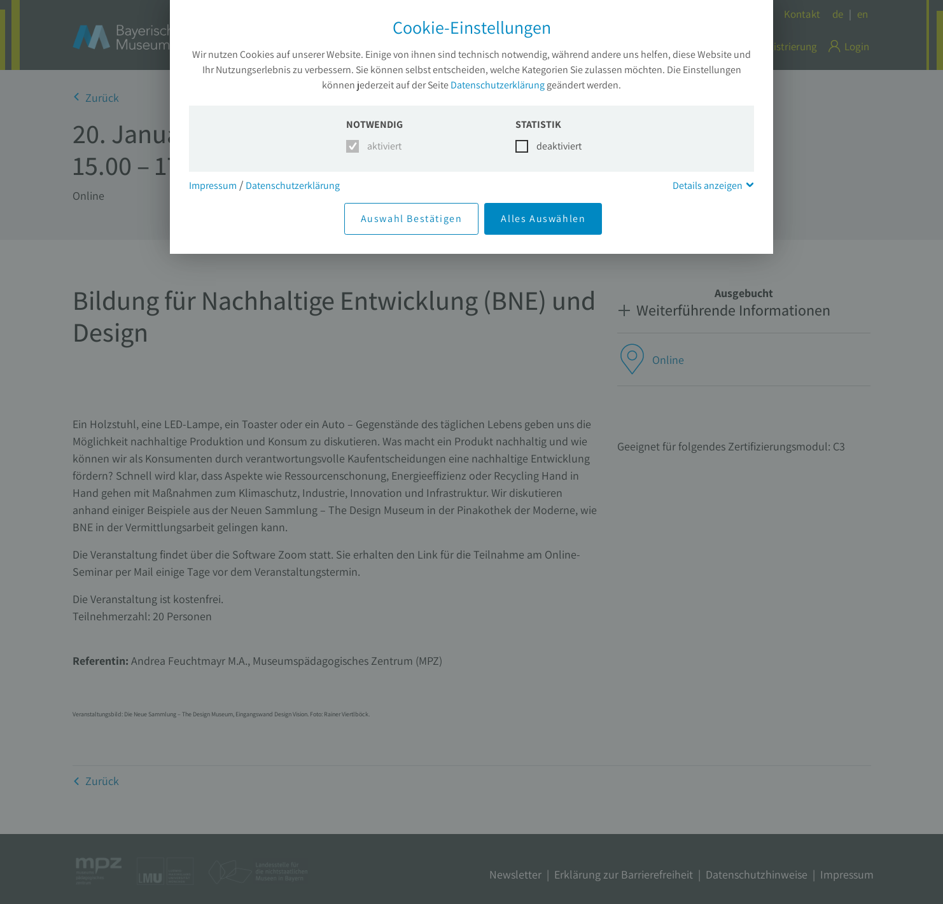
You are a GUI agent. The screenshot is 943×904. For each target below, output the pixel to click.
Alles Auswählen (543, 218)
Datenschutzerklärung (498, 85)
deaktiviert (551, 146)
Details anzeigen (708, 185)
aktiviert (382, 146)
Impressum (213, 185)
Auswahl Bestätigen (412, 218)
